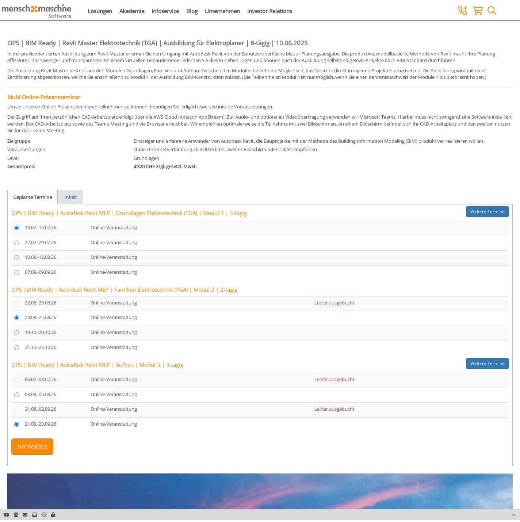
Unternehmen (222, 11)
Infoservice (165, 11)
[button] (53, 514)
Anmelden (32, 446)
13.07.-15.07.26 (40, 227)
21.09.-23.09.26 (40, 424)
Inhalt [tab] (70, 197)
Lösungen (100, 11)
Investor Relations (269, 11)
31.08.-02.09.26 (40, 409)
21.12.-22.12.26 (40, 347)
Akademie (131, 11)
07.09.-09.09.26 (40, 272)
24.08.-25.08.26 (40, 317)
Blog (192, 11)
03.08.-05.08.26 (40, 394)
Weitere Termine (487, 211)
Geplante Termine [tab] (32, 197)
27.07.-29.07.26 (40, 242)
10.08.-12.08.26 (40, 257)
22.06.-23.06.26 (40, 302)
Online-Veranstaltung (114, 227)
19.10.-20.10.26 (40, 332)
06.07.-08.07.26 (40, 379)
